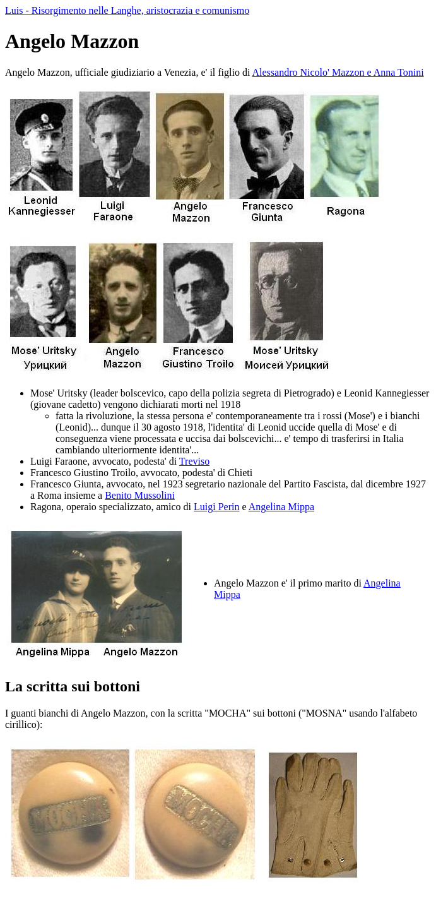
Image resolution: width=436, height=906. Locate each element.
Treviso (194, 461)
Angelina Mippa (281, 506)
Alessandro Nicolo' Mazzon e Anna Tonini (338, 72)
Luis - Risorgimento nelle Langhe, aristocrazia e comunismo (127, 10)
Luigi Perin (216, 506)
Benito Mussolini (140, 495)
